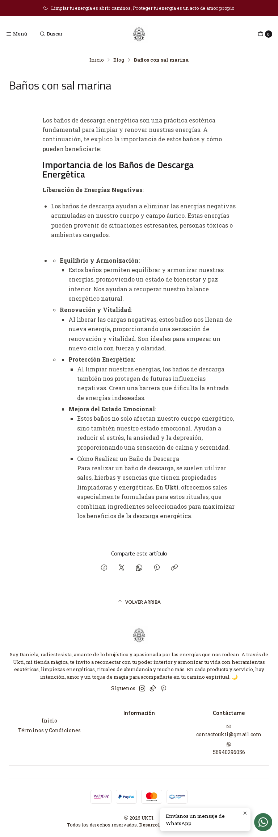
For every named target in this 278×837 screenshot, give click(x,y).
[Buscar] (51, 34)
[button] (139, 601)
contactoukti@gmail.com (229, 731)
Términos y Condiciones (49, 730)
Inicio (96, 60)
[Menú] (16, 34)
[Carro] (265, 34)
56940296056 (229, 748)
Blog (118, 60)
